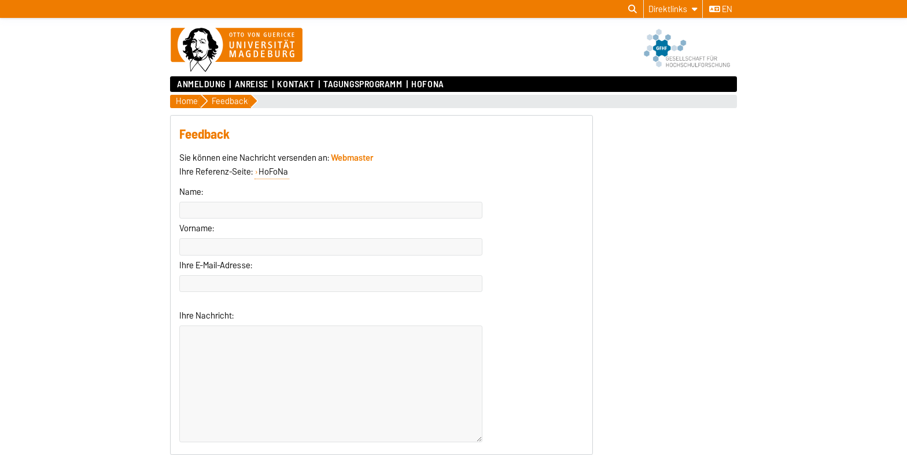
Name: (191, 192)
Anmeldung (201, 84)
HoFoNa (427, 84)
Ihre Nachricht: (206, 316)
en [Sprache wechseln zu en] (720, 9)
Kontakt (295, 84)
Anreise (251, 84)
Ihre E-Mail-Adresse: (215, 265)
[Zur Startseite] (236, 50)
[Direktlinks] (673, 9)
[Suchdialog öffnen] (632, 9)
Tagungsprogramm (362, 84)
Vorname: (196, 228)
